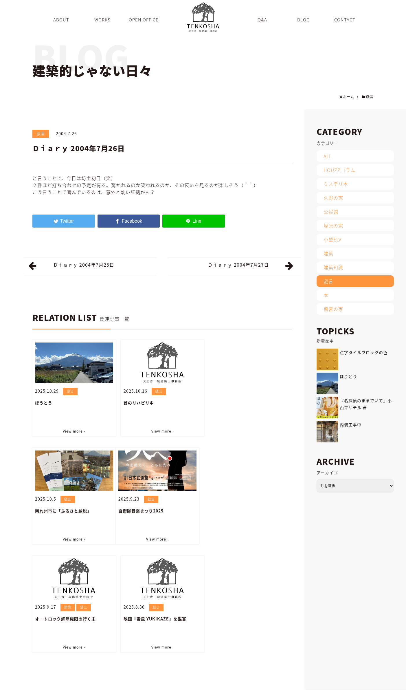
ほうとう (43, 403)
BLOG (269, 686)
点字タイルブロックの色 (363, 352)
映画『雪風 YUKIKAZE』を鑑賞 (243, 511)
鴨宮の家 (333, 308)
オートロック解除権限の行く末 (153, 511)
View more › (74, 431)
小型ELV (332, 239)
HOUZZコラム (339, 169)
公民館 (331, 211)
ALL (328, 156)
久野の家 (333, 197)
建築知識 (333, 267)
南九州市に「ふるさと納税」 (240, 403)
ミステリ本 (336, 183)
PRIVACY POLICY (375, 686)
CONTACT (321, 686)
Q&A (252, 686)
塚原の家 (333, 225)
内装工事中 (350, 424)
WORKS (203, 686)
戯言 (40, 133)
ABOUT (183, 686)
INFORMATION (293, 686)
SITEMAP (345, 686)
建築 (156, 499)
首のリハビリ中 (138, 403)
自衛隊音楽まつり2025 (57, 511)
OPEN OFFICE (229, 686)
